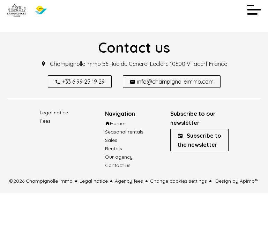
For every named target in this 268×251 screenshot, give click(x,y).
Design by (236, 181)
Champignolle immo (75, 63)
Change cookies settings (178, 181)
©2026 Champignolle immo (41, 181)
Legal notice (94, 181)
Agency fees (129, 181)
